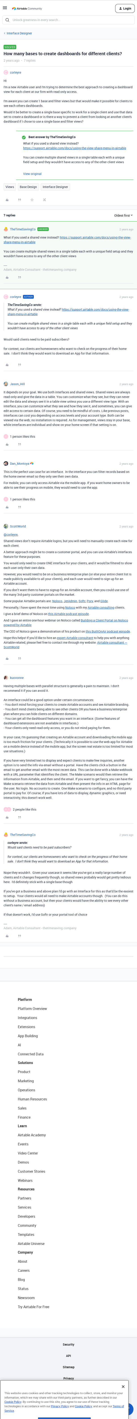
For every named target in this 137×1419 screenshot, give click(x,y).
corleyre (15, 72)
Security (68, 1344)
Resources (26, 1189)
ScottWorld (18, 526)
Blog (21, 1279)
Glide (104, 601)
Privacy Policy (60, 1417)
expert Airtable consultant (75, 638)
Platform (25, 999)
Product (24, 1071)
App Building (28, 1035)
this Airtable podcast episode (68, 614)
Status (23, 1288)
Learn (22, 1125)
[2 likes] (24, 809)
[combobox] (68, 20)
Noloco (57, 601)
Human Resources (32, 1099)
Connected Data (31, 1054)
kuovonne (17, 678)
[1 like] (22, 436)
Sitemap (69, 1367)
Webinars (25, 1180)
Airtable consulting (101, 607)
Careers (24, 1270)
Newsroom (26, 1297)
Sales (22, 1108)
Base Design (28, 187)
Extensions (26, 1026)
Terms (68, 1390)
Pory (90, 601)
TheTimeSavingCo (23, 229)
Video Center (28, 1153)
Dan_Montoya (19, 463)
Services (24, 1207)
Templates (26, 1234)
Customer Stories (31, 1171)
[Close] (123, 1397)
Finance (24, 1117)
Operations (26, 1090)
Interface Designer (19, 33)
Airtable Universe (31, 1243)
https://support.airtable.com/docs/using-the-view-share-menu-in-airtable (74, 148)
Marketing (26, 1080)
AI (19, 1045)
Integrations (27, 1017)
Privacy (68, 1378)
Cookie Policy (12, 1412)
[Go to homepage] (27, 8)
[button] (5, 9)
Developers (26, 1216)
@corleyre (11, 534)
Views (10, 187)
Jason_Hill (17, 384)
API (68, 1356)
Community (27, 1225)
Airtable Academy (32, 1135)
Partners (24, 1198)
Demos (23, 1162)
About (22, 1261)
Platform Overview (32, 1008)
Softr (82, 601)
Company (25, 1252)
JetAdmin (70, 601)
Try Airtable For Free (33, 1306)
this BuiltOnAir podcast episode (108, 631)
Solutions (25, 1062)
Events (23, 1144)
